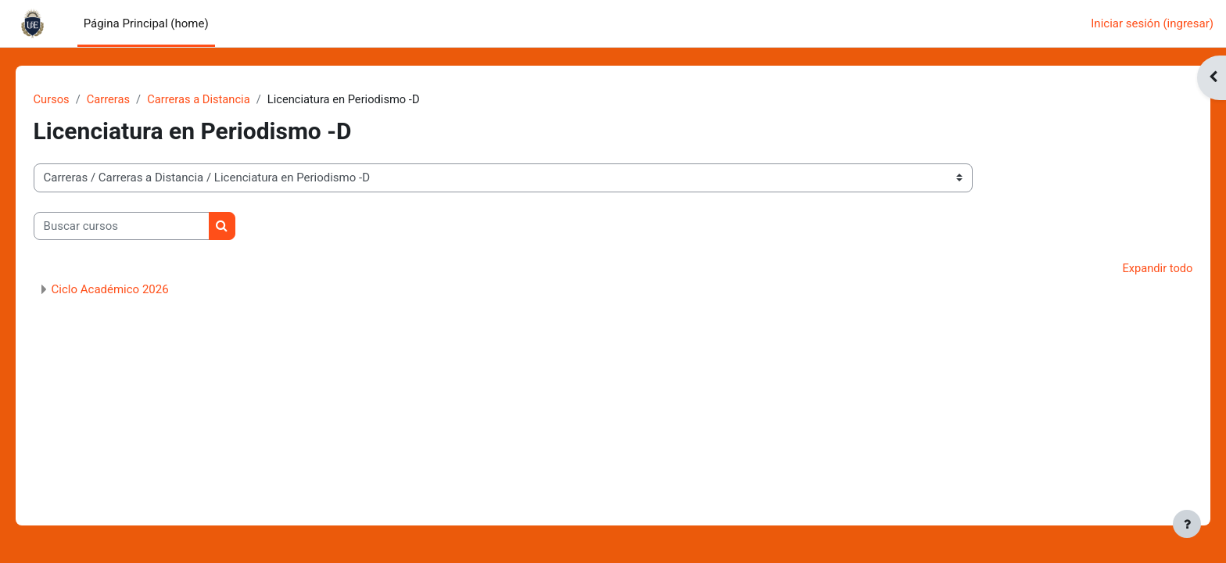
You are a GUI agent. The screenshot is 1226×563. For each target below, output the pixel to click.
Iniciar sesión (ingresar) (1152, 23)
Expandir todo (1134, 269)
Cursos (74, 99)
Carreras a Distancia (223, 99)
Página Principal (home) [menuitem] (146, 23)
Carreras (131, 99)
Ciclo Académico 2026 (132, 290)
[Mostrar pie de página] (1187, 524)
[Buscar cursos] (143, 226)
